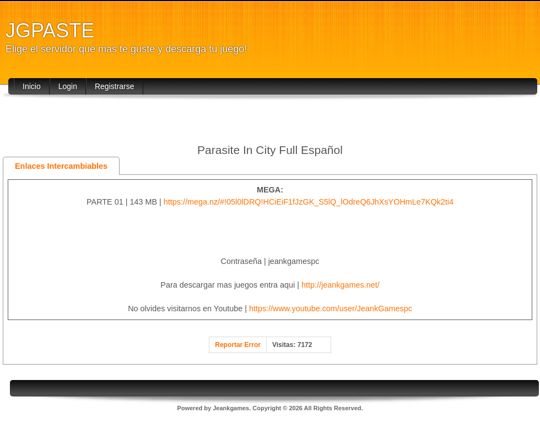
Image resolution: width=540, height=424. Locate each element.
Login (67, 86)
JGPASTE (50, 30)
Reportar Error (238, 345)
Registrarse (114, 86)
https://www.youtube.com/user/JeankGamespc (330, 308)
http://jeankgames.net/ (340, 284)
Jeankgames (231, 408)
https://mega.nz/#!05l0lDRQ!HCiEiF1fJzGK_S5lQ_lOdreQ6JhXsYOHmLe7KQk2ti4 (308, 201)
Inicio (32, 86)
